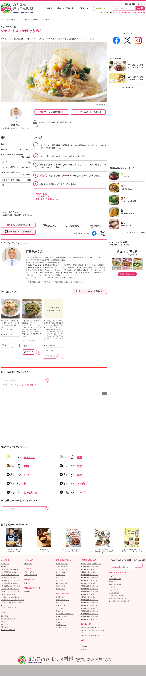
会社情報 (112, 587)
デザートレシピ (61, 616)
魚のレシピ (59, 580)
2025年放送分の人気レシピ (89, 619)
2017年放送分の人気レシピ (89, 597)
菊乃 (25, 346)
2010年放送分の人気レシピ (89, 577)
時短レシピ (59, 611)
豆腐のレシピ (60, 575)
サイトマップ (113, 590)
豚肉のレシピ (60, 589)
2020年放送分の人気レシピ (89, 605)
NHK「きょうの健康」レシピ (90, 635)
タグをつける (74, 226)
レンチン (20, 385)
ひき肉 (81, 483)
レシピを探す (46, 8)
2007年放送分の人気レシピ (89, 569)
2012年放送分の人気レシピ (89, 583)
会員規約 (112, 581)
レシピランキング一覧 (137, 233)
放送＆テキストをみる (127, 274)
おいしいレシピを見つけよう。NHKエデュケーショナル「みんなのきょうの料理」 (17, 8)
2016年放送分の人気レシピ (89, 594)
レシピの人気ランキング (9, 607)
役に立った (7, 345)
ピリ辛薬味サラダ (42, 196)
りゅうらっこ (50, 350)
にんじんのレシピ (62, 569)
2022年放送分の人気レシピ (89, 611)
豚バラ (115, 12)
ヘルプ (111, 576)
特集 (59, 8)
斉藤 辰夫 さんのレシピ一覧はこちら (17, 128)
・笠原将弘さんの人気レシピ (10, 580)
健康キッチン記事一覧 (8, 630)
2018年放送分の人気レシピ (89, 600)
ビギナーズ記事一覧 (30, 575)
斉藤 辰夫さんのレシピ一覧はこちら (68, 282)
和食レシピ (59, 619)
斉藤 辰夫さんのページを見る (39, 282)
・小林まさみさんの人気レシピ (11, 597)
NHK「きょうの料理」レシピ (90, 628)
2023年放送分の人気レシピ (89, 614)
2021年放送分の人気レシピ (89, 608)
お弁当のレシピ (61, 605)
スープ (81, 492)
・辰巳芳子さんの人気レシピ (10, 589)
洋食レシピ (59, 622)
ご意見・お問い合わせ (116, 595)
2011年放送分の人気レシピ (89, 580)
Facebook (84, 646)
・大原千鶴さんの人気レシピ (10, 575)
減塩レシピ (4, 616)
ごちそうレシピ (61, 608)
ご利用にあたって (115, 579)
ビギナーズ (83, 8)
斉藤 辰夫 (15, 125)
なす (79, 466)
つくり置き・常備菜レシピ (64, 614)
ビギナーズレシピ (30, 572)
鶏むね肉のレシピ (62, 583)
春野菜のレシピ (61, 597)
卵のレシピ (59, 577)
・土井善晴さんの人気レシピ (10, 572)
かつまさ (5, 339)
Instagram (84, 649)
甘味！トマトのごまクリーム (47, 199)
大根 (79, 474)
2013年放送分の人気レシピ (89, 586)
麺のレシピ (59, 603)
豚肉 (26, 466)
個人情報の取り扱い (115, 584)
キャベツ (29, 457)
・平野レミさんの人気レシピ (10, 591)
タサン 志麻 (29, 385)
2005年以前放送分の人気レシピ (91, 564)
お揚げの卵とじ (42, 194)
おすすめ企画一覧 (127, 87)
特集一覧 (27, 591)
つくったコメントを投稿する (18, 231)
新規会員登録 (130, 4)
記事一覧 (70, 8)
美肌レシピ (4, 621)
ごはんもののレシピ (62, 600)
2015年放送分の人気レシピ (89, 591)
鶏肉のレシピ (60, 586)
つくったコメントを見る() (88, 112)
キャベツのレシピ (62, 566)
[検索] (127, 567)
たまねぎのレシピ (62, 564)
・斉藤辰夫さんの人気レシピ (10, 577)
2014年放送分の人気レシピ (89, 589)
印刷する (97, 226)
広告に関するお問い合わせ (118, 598)
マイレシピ (141, 4)
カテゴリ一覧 (5, 564)
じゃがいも (30, 492)
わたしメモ (51, 226)
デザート (38, 385)
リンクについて (114, 593)
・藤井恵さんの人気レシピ (9, 594)
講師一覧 (3, 566)
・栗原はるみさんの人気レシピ (11, 569)
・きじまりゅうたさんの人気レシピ (12, 600)
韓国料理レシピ (61, 628)
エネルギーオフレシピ (8, 619)
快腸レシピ (4, 627)
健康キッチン (101, 8)
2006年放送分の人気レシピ (89, 566)
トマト (28, 474)
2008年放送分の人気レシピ (89, 572)
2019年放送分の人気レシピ (89, 603)
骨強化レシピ (5, 624)
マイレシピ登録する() (51, 112)
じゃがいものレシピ (62, 572)
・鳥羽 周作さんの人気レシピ (10, 586)
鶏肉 (79, 457)
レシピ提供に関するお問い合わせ (120, 601)
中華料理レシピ (61, 625)
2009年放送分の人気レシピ (89, 575)
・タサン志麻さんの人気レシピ (11, 583)
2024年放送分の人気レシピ (89, 616)
